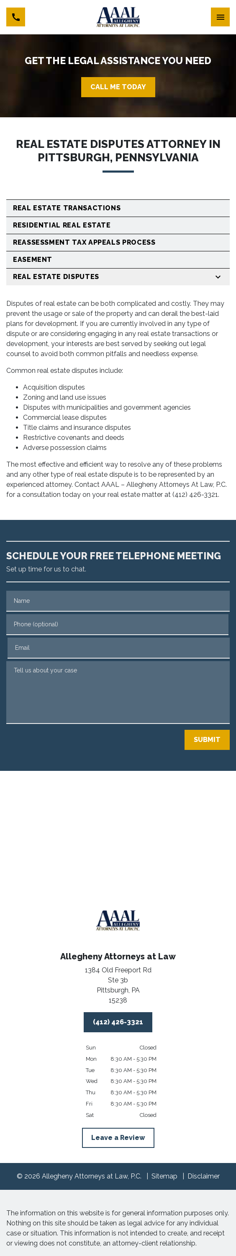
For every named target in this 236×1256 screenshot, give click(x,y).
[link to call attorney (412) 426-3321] (15, 17)
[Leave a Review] (118, 1138)
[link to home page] (118, 17)
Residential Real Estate (62, 225)
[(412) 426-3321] (118, 1022)
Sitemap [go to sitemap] (164, 1176)
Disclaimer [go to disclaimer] (203, 1176)
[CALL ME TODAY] (118, 87)
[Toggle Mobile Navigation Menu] (220, 17)
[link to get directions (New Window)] (117, 987)
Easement (32, 260)
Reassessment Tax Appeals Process (84, 242)
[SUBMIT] (207, 740)
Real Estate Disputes (56, 277)
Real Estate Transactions (67, 208)
